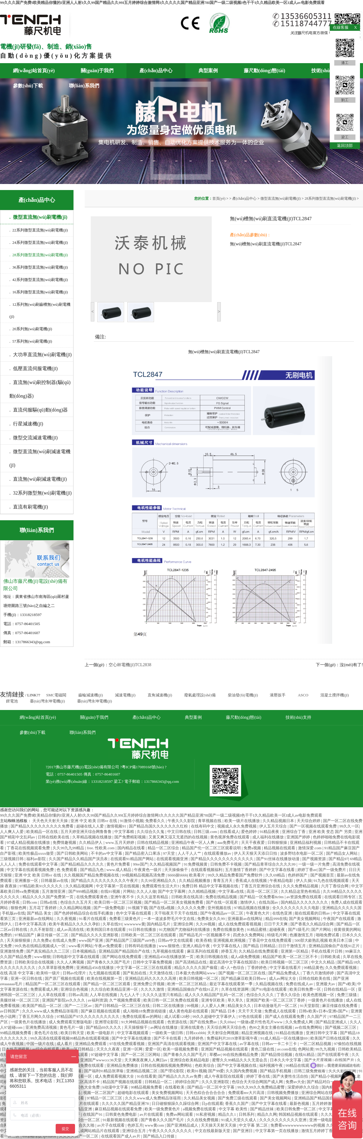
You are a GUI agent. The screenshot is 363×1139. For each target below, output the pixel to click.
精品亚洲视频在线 (257, 1033)
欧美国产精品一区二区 (42, 1005)
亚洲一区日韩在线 (27, 978)
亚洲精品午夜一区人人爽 (193, 842)
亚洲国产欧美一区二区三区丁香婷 (276, 1000)
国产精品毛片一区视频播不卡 (205, 935)
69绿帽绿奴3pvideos (39, 1136)
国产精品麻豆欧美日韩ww (244, 978)
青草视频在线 (210, 820)
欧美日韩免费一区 (305, 989)
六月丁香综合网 (335, 886)
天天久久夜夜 (108, 1049)
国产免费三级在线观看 (238, 1098)
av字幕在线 (250, 1043)
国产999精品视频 (83, 891)
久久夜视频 (67, 918)
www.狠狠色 (170, 946)
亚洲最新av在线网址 (245, 918)
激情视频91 (116, 826)
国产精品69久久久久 (104, 1027)
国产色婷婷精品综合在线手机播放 (84, 913)
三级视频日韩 (12, 859)
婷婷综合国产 (187, 1081)
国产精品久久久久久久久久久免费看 (42, 826)
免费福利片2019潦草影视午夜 (233, 1038)
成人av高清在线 (71, 929)
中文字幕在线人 (227, 946)
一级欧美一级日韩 (168, 1033)
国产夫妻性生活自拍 (291, 1076)
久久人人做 (146, 891)
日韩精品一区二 (159, 1081)
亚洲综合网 (183, 924)
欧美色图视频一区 (319, 994)
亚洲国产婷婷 (298, 837)
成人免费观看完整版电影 (71, 1022)
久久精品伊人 (91, 842)
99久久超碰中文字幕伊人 (214, 1016)
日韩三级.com (206, 831)
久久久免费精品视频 (301, 886)
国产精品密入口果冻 (143, 853)
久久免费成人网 (299, 1022)
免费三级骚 (347, 994)
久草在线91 (112, 924)
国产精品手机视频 (276, 1071)
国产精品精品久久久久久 (82, 864)
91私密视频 (206, 1114)
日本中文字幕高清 (31, 924)
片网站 (129, 891)
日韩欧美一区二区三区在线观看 (149, 935)
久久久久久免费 (191, 907)
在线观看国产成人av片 (121, 1136)
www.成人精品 (119, 869)
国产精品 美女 (40, 913)
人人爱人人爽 (213, 1005)
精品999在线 (276, 918)
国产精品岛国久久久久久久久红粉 (159, 826)
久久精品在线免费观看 (259, 951)
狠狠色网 (19, 907)
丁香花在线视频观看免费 (29, 848)
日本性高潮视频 (16, 1049)
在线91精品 (305, 1054)
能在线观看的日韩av (313, 913)
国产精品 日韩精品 (260, 946)
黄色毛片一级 (72, 1027)
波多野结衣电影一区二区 (302, 853)
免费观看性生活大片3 (161, 886)
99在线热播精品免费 (241, 1054)
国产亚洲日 (243, 1130)
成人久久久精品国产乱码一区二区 (214, 994)
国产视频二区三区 (341, 1027)
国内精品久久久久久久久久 (305, 902)
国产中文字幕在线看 (277, 869)
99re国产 (140, 864)
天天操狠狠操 (19, 940)
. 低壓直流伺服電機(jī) (33, 368)
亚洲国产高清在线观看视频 (172, 1043)
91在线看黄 (146, 1076)
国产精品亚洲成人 (332, 1022)
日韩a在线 (49, 902)
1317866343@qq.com (161, 781)
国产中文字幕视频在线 (237, 1065)
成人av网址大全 (283, 978)
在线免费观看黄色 (92, 897)
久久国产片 (317, 1016)
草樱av (215, 1054)
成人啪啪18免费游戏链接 (145, 1011)
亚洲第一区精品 (295, 951)
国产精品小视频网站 (329, 1076)
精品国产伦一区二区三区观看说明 (212, 848)
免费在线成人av (300, 984)
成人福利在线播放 (268, 837)
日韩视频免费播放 (283, 1092)
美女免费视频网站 (168, 1092)
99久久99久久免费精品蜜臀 (261, 1087)
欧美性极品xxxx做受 (36, 853)
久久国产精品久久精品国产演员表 (79, 859)
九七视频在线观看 (105, 973)
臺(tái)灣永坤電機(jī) (47, 701)
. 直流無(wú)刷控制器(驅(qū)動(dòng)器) (39, 389)
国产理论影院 (172, 1071)
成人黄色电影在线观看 (189, 1011)
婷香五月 (229, 951)
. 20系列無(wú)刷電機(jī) (30, 329)
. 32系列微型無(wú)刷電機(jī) (40, 492)
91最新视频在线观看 (121, 1120)
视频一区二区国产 (99, 1092)
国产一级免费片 (333, 869)
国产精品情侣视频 (277, 1054)
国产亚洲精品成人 (183, 1125)
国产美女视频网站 (305, 918)
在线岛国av (269, 902)
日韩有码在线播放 (141, 946)
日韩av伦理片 (75, 973)
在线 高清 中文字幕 (17, 973)
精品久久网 (267, 1114)
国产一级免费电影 (109, 907)
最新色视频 (299, 1103)
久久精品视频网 (79, 886)
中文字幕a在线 (231, 891)
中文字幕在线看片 (286, 967)
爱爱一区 (153, 1049)
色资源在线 (177, 1022)
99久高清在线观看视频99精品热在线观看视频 (70, 1038)
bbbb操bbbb (177, 875)
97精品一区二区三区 (105, 1098)
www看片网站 (80, 946)
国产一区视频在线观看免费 (313, 826)
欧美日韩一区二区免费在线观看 (171, 1000)
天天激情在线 (161, 973)
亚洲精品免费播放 (122, 1065)
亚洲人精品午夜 (196, 946)
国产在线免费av (204, 1022)
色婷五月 (135, 1125)
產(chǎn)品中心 (155, 70)
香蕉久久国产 (237, 1103)
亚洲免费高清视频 (41, 1027)
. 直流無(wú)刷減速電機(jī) (38, 479)
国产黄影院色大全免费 (80, 1087)
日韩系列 (247, 1114)
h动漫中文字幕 (116, 1087)
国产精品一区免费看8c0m (262, 897)
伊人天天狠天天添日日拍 (256, 853)
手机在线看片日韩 (327, 951)
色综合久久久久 (260, 994)
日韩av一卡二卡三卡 (280, 1043)
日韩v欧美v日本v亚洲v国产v (324, 1011)
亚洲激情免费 (12, 951)
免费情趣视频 (65, 842)
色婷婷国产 (298, 875)
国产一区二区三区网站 (141, 1054)
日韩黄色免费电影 (121, 1114)
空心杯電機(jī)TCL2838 (130, 665)
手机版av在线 (13, 913)
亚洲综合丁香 (294, 831)
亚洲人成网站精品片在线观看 (94, 1130)
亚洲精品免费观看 (91, 1043)
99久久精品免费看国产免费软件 (235, 875)
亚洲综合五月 (134, 1130)
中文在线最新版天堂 (213, 1130)
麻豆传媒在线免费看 (340, 1005)
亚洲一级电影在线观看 (329, 1120)
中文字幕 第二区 (254, 1125)
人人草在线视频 (104, 994)
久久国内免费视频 (242, 1071)
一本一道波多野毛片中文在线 (169, 918)
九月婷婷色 (194, 1038)
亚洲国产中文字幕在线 (218, 1043)
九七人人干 (130, 994)
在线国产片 (345, 1060)
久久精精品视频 (202, 891)
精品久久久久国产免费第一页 (48, 897)
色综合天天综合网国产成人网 (258, 1081)
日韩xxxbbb (195, 1033)
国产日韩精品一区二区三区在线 (123, 1005)
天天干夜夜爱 (253, 842)
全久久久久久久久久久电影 (296, 907)
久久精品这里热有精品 (301, 891)
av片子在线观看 (111, 1125)
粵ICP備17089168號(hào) (143, 767)
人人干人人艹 (190, 853)
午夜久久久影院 (182, 820)
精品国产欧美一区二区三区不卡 (291, 956)
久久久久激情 (153, 989)
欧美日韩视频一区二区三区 (285, 962)
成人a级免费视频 (246, 956)
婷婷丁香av (307, 869)
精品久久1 (227, 1114)
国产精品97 (338, 859)
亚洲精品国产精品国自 (314, 1098)
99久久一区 (349, 826)
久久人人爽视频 (71, 962)
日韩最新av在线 (55, 880)
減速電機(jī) (125, 695)
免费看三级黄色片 (125, 918)
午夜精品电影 (282, 880)
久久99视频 (206, 924)
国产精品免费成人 (284, 973)
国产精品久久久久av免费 (180, 1076)
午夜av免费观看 (108, 946)
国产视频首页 (322, 875)
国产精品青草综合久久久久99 (270, 864)
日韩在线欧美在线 (54, 837)
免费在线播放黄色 (229, 929)
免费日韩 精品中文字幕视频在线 (210, 886)
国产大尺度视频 (318, 1060)
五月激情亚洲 (54, 891)
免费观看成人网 (44, 989)
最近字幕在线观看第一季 (231, 984)
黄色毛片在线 (46, 1033)
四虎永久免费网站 (249, 935)
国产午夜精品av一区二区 (222, 913)
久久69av (227, 1022)
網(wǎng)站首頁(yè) (34, 70)
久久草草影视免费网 (56, 967)
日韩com (30, 902)
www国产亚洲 (91, 940)
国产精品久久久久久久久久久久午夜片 (105, 880)
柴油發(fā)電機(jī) (243, 695)
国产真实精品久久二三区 (48, 951)
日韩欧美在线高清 (187, 897)
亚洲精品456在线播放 (95, 967)
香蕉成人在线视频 (251, 880)
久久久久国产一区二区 (79, 1136)
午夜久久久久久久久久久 (171, 1130)
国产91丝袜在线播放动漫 (278, 859)
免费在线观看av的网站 (142, 1016)
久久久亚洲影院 (215, 1081)
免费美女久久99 (211, 918)
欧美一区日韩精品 (78, 1049)
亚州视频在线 (220, 907)
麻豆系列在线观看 (203, 951)
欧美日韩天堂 (72, 1033)
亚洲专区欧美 (213, 1000)
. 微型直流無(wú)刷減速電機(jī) (39, 458)
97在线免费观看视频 (127, 1043)
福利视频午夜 (271, 1065)
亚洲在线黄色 (192, 1027)
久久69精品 (275, 875)
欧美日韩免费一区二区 (296, 1109)
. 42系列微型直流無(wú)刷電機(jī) (38, 279)
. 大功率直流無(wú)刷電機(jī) (40, 354)
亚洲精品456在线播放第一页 (169, 956)
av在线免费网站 (309, 1027)
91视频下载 (138, 907)
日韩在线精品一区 (340, 989)
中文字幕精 (124, 831)
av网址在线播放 (164, 1027)
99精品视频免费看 (16, 1033)
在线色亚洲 (282, 913)
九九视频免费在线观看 (84, 1065)
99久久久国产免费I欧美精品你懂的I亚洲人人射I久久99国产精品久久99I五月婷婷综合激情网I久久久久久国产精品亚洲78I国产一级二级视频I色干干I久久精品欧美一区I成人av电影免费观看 (162, 2)
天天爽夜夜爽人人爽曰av (146, 1060)
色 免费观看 (67, 869)
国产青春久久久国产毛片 (109, 962)
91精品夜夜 (270, 831)
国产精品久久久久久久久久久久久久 (222, 859)
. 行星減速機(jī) (26, 423)
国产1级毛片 (299, 929)
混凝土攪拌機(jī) (334, 695)
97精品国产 (25, 935)
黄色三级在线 (263, 1049)
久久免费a (42, 940)
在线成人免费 (64, 940)
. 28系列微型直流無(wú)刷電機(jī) (38, 255)
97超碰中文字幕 (105, 1054)
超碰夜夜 (277, 929)
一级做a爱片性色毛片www (260, 1022)
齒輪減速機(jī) (90, 695)
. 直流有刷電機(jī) (28, 506)
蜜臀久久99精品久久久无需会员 (240, 1060)
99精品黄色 (313, 967)
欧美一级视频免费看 (181, 1049)
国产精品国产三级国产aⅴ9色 (131, 940)
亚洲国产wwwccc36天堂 (101, 1060)
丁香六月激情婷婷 (318, 973)
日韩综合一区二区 (84, 1120)
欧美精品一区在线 (42, 831)
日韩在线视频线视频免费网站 (167, 1065)
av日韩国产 (10, 1011)
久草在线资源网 (235, 989)
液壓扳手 (278, 695)
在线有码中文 (203, 826)
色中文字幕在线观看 (134, 913)
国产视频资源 (314, 859)
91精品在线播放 (290, 1033)
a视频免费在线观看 (200, 1109)
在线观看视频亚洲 (172, 859)
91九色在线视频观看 (331, 880)
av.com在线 (286, 1049)
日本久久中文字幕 (286, 1060)
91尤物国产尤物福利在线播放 (185, 929)
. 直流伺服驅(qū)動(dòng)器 (38, 409)
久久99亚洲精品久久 (159, 880)
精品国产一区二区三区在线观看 (53, 984)
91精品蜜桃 (257, 929)
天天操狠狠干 (136, 1027)
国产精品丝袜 (262, 1109)
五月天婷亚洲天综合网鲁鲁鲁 (86, 831)
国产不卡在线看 (168, 1038)
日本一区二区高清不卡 (80, 1081)
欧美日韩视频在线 (212, 956)
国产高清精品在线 (191, 962)
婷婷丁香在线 (258, 1076)
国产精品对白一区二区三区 (331, 1081)
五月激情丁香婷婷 (241, 869)
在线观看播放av (218, 853)
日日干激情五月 (292, 946)
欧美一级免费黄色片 (163, 1109)
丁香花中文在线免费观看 (270, 940)
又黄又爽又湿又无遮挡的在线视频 (178, 837)
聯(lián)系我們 (84, 85)
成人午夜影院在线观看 (224, 1076)
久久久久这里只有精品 (162, 994)
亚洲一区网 (133, 1049)
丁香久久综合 (288, 994)
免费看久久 (155, 820)
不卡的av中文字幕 (107, 853)
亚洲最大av (326, 984)
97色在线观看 (250, 1016)
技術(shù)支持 (326, 70)
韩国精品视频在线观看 (299, 1114)
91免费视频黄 (196, 864)
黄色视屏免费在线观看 (230, 837)
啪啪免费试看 (328, 935)
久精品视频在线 (269, 984)
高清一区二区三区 (263, 891)
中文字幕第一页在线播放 (277, 1130)
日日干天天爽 (276, 924)
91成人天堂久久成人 (239, 1120)
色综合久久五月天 (76, 902)
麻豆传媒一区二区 (53, 935)
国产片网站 (321, 929)
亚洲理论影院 (107, 1022)
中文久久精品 (323, 962)
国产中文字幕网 (172, 891)
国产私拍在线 (135, 973)
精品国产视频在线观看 (123, 1081)
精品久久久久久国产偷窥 (196, 967)
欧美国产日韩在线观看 (330, 1038)
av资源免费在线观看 (304, 897)
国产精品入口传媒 (159, 1136)
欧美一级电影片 (101, 1033)
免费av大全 (295, 1081)
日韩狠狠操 (277, 842)
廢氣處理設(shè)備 (200, 695)
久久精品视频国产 (165, 864)
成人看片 (65, 1043)
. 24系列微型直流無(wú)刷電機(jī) (38, 242)
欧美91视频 (197, 1071)
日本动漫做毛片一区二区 (276, 1005)
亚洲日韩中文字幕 (322, 1033)
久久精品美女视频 (200, 1098)
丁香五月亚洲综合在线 (261, 886)
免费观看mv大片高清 (247, 1092)
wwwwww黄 (134, 924)
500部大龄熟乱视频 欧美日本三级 (323, 940)
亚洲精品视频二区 (142, 1071)
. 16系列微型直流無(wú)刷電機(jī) (38, 292)
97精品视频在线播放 (252, 907)
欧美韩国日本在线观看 (107, 929)
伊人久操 (304, 880)
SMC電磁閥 (56, 695)
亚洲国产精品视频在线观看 (225, 1049)
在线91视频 (110, 891)
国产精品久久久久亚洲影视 (95, 935)
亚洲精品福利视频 (306, 842)
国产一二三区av (78, 1005)
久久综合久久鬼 (151, 831)
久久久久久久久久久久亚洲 (283, 1120)
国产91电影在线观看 (269, 989)
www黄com (155, 1125)
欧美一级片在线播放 (242, 820)
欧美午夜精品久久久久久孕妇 (75, 924)
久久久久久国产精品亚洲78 (126, 1103)
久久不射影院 (42, 929)
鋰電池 (12, 701)
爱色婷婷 (249, 831)
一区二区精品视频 (316, 1043)
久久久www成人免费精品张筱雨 (50, 1011)
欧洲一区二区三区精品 (187, 984)
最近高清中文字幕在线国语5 (234, 962)
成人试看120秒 (177, 1016)
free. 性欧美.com (101, 848)
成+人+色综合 (232, 967)
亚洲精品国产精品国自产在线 (125, 951)
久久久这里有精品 (153, 897)
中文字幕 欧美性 (233, 1109)
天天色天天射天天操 (50, 820)
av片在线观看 (152, 1114)
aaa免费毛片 (228, 842)
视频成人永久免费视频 (237, 826)
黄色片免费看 (118, 864)
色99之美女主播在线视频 (271, 1027)
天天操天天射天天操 (219, 1125)
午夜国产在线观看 (339, 918)
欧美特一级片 (48, 973)
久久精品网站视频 (75, 907)
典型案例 (208, 70)
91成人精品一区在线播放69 (284, 1038)
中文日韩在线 (179, 831)
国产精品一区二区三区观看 (107, 984)
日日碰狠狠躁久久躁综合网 (176, 1103)
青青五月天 (223, 880)
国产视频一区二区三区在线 (242, 973)
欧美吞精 (203, 940)
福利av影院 (36, 859)
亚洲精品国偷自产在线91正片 (335, 946)
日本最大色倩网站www (195, 973)
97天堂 (169, 853)
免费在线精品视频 (221, 897)
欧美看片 (197, 875)
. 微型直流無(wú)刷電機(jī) (38, 217)
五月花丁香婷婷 (43, 907)
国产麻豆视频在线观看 (101, 1011)
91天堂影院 (310, 1005)
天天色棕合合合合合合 (206, 1092)
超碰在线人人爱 (90, 826)
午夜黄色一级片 (148, 869)
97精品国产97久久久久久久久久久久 (88, 1016)
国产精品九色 (92, 869)
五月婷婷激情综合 (328, 1103)
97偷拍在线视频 (347, 1043)
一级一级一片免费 (314, 864)
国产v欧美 (347, 984)
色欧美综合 (205, 1065)
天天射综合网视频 (223, 1033)
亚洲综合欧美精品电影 (190, 1060)
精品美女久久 (239, 1005)
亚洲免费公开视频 (149, 984)
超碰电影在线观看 (133, 1092)
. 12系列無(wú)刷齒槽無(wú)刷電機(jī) (39, 310)
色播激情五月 (301, 935)
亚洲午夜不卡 (122, 897)
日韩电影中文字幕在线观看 (76, 956)
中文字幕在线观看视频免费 (31, 869)
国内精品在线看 (131, 848)
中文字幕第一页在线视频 (118, 886)
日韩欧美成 (330, 956)
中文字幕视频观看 (133, 1033)
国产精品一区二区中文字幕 (211, 1087)
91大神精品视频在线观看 (143, 1022)
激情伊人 (248, 902)
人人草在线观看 (52, 994)
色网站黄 (306, 1049)
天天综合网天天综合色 (227, 1027)
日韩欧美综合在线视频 (35, 962)
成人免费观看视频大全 (115, 1076)
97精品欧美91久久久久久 (41, 886)
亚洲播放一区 (27, 880)
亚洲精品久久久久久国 (341, 907)
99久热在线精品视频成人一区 (41, 946)
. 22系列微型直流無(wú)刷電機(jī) (38, 230)
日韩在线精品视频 (153, 842)
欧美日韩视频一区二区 (199, 978)
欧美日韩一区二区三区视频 (118, 902)
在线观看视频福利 (207, 869)
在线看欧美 (175, 1087)
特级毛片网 (277, 935)
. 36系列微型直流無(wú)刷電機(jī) (38, 267)
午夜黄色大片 (258, 913)
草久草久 (235, 1000)
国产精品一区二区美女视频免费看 (174, 902)
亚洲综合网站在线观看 (321, 1092)
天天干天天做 (250, 1011)
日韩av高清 (78, 994)
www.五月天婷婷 (120, 842)
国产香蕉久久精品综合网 (312, 924)
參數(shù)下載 (28, 85)
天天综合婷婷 (309, 820)
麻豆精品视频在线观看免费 (119, 1109)
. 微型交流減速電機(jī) (33, 437)
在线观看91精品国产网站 (132, 859)
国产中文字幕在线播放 (132, 1038)
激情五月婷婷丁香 (317, 1130)
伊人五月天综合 (273, 826)
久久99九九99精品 (69, 848)
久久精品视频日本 (279, 820)
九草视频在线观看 (168, 951)
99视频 (193, 1005)
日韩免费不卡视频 (226, 864)
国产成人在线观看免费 (285, 1016)
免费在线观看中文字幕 (38, 864)
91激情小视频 (131, 820)
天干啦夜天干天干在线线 (176, 913)
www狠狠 (42, 956)
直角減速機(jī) (160, 695)
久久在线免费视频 (203, 1120)
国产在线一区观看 (222, 902)
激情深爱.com (310, 848)
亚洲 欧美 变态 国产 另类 (331, 831)
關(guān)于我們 (97, 70)
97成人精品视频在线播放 (29, 842)
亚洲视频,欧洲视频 (230, 940)
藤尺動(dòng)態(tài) (264, 70)
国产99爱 (216, 1071)
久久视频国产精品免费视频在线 (92, 875)
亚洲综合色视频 (74, 989)
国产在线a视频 (162, 907)
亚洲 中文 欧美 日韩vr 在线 (94, 820)
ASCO (303, 695)
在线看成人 (229, 831)
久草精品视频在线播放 (92, 837)
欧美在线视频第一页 (105, 978)
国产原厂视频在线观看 (65, 978)
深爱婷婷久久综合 (303, 1087)
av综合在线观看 (46, 1049)
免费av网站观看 (180, 1114)
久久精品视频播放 (195, 880)
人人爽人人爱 (12, 831)
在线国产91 (93, 1114)
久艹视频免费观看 (125, 1000)
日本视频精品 (84, 951)
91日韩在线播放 (143, 929)
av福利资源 (97, 1000)
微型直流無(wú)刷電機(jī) (280, 198)
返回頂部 (345, 145)
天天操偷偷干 (176, 869)
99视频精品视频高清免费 (144, 875)
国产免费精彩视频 (130, 837)
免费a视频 (253, 848)
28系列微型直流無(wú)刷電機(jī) (330, 198)
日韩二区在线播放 (168, 1005)
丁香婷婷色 (257, 967)
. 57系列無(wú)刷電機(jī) (30, 341)
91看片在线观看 (93, 918)
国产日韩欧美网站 (73, 853)
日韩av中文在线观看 (176, 940)
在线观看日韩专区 (340, 897)
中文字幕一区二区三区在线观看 (144, 967)
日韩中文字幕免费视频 (153, 962)
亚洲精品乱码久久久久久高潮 (151, 978)
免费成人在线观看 (280, 1011)
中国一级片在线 (40, 1043)
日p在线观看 (212, 1103)
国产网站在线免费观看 (122, 956)
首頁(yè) (219, 198)
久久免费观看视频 (341, 967)
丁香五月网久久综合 (36, 1016)
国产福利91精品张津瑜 (104, 1071)
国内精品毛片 (159, 924)
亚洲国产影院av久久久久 (64, 1000)
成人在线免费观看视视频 (240, 924)
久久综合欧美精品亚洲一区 (115, 989)
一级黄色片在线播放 (326, 1000)
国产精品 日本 (224, 1011)
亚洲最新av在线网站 (36, 918)
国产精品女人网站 (342, 853)
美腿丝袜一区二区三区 (20, 1000)
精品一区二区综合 (164, 848)
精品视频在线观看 (280, 848)
